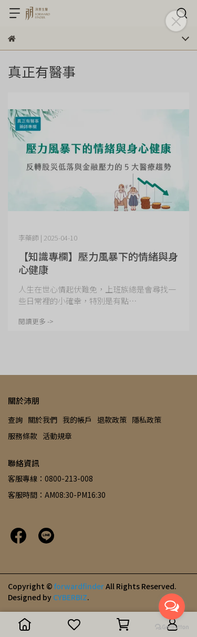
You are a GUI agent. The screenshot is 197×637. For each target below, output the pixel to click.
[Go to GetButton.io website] (172, 626)
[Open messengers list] (172, 606)
